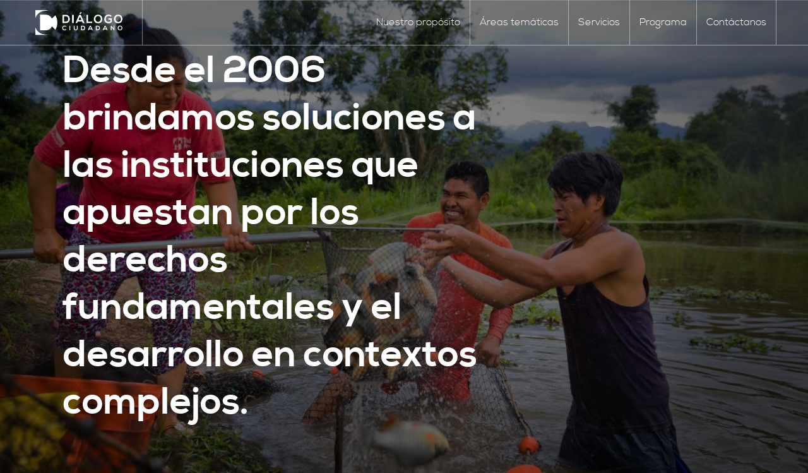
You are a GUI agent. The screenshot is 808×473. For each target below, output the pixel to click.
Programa (663, 22)
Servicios (599, 22)
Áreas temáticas (519, 22)
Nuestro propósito (418, 22)
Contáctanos (736, 22)
